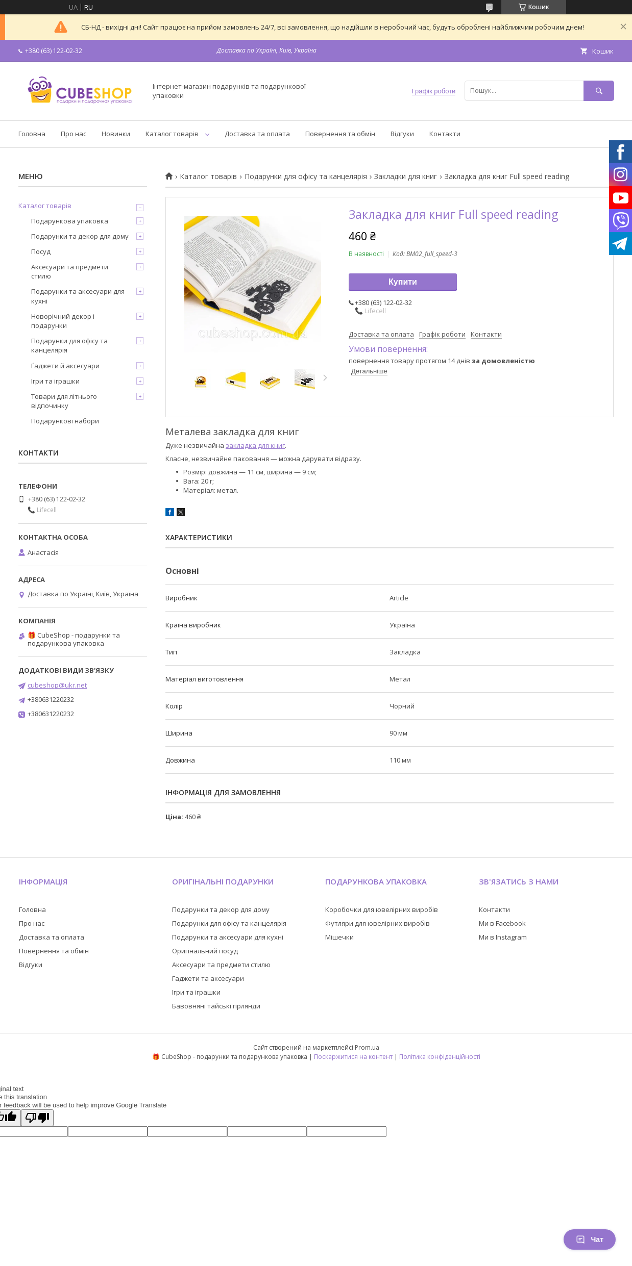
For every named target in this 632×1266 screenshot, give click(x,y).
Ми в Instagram (503, 937)
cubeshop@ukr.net (57, 685)
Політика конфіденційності (439, 1056)
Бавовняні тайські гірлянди (216, 1005)
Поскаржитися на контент (353, 1056)
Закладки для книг (405, 176)
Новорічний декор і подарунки (62, 321)
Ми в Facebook (502, 923)
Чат (589, 1239)
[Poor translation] (37, 1117)
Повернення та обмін (340, 133)
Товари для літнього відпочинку (64, 401)
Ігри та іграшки (55, 381)
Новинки (116, 133)
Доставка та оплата (257, 133)
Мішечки (339, 937)
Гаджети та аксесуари (208, 978)
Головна (31, 133)
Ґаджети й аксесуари (65, 365)
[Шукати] (599, 90)
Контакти (444, 133)
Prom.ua (367, 1047)
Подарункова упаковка (69, 220)
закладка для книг (255, 445)
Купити (402, 281)
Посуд (41, 251)
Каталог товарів (172, 133)
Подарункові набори (65, 420)
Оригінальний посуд (205, 950)
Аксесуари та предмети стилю (69, 271)
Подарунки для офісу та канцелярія (306, 176)
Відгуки (402, 133)
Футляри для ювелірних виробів (377, 923)
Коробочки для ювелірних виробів (381, 909)
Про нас (73, 133)
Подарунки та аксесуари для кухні (78, 296)
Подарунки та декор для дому (80, 236)
